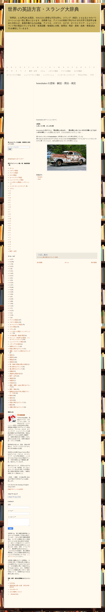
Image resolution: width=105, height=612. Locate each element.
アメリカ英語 (66, 71)
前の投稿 (94, 262)
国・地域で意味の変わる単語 (18, 364)
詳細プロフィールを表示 (15, 489)
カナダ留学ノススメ (16, 592)
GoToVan (12, 583)
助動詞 (12, 371)
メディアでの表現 (15, 344)
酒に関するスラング (16, 369)
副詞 (11, 398)
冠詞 (11, 355)
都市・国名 (13, 389)
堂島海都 (22, 415)
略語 (11, 405)
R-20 (92, 75)
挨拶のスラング (14, 346)
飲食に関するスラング (16, 348)
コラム (42, 71)
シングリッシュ (48, 75)
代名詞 (12, 383)
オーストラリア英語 (14, 75)
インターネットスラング (66, 75)
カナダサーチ (14, 589)
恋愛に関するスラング (16, 407)
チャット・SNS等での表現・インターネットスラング (20, 338)
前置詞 (12, 380)
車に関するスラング (48, 257)
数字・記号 (33, 71)
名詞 (56, 257)
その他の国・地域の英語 (17, 335)
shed (39, 179)
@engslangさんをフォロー (16, 159)
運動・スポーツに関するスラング (20, 351)
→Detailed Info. (14, 594)
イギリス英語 (53, 71)
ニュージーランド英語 (32, 75)
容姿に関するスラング (16, 402)
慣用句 (12, 357)
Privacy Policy (82, 75)
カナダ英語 (78, 71)
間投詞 (12, 359)
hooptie (40, 177)
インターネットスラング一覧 (18, 186)
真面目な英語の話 (15, 373)
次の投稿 (39, 262)
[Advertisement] (52, 49)
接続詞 (12, 378)
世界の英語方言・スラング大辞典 (43, 9)
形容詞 (12, 362)
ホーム (67, 262)
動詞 (11, 395)
